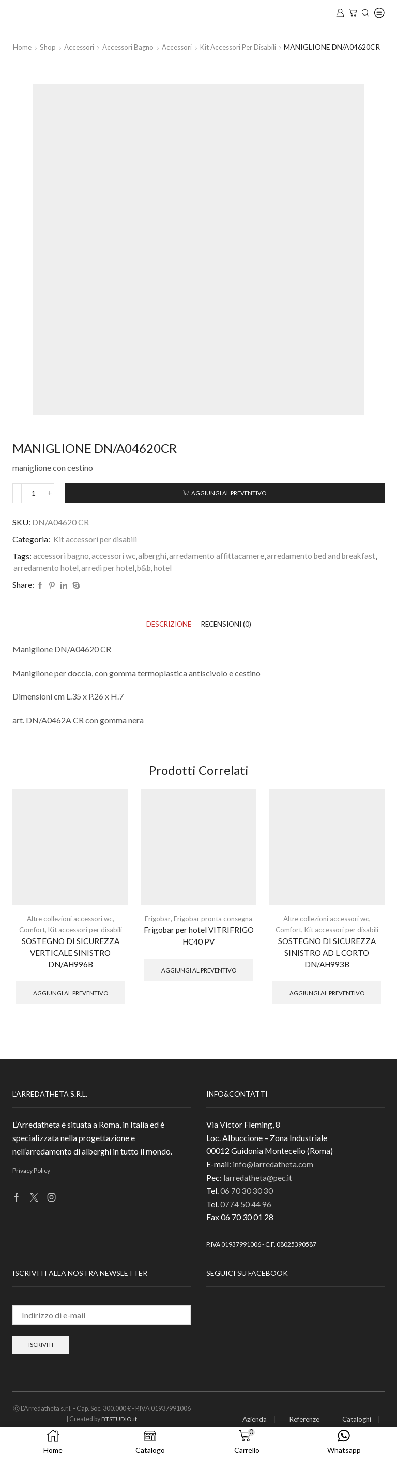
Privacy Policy (31, 1184)
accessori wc (116, 567)
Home (22, 46)
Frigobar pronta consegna (213, 930)
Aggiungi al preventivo (229, 503)
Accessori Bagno (132, 46)
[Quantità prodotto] (33, 503)
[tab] (167, 636)
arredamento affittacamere (222, 567)
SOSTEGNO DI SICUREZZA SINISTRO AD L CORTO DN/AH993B (326, 965)
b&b (262, 579)
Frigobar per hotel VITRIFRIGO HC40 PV (198, 948)
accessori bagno (62, 567)
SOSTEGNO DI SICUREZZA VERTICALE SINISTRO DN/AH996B (70, 965)
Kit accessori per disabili (248, 46)
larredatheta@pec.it (258, 1191)
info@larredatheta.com (274, 1178)
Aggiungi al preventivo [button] (70, 1006)
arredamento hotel (161, 579)
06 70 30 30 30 (246, 1204)
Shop (48, 46)
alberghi (156, 567)
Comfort (30, 941)
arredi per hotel (224, 579)
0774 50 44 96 (245, 1218)
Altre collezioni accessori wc (69, 930)
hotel (281, 579)
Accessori (81, 46)
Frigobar (156, 930)
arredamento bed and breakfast (69, 579)
